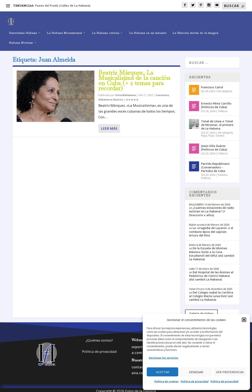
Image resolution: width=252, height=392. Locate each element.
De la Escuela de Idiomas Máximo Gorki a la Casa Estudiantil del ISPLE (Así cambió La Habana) (211, 251)
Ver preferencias (230, 372)
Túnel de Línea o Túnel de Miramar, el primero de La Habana (217, 122)
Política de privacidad (194, 381)
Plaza (211, 133)
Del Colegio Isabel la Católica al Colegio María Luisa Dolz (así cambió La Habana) (211, 293)
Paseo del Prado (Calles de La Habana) (62, 5)
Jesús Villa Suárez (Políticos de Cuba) (214, 145)
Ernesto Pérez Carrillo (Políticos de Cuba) (216, 103)
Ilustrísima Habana (23, 29)
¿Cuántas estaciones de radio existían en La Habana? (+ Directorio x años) (211, 209)
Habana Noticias (21, 39)
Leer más (109, 126)
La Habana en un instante (148, 29)
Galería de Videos (201, 311)
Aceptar (162, 372)
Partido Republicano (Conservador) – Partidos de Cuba (215, 165)
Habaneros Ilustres (110, 97)
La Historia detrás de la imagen (195, 29)
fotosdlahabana (125, 93)
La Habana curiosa (105, 29)
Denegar (196, 372)
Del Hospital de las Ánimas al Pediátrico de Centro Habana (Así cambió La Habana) (211, 273)
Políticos (223, 109)
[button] (244, 320)
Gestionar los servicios (163, 358)
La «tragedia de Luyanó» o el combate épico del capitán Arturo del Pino (211, 229)
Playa (204, 133)
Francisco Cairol (212, 85)
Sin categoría (225, 89)
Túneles (220, 133)
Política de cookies (166, 381)
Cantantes (162, 93)
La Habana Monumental (64, 29)
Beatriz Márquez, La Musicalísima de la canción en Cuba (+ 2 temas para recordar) (134, 78)
